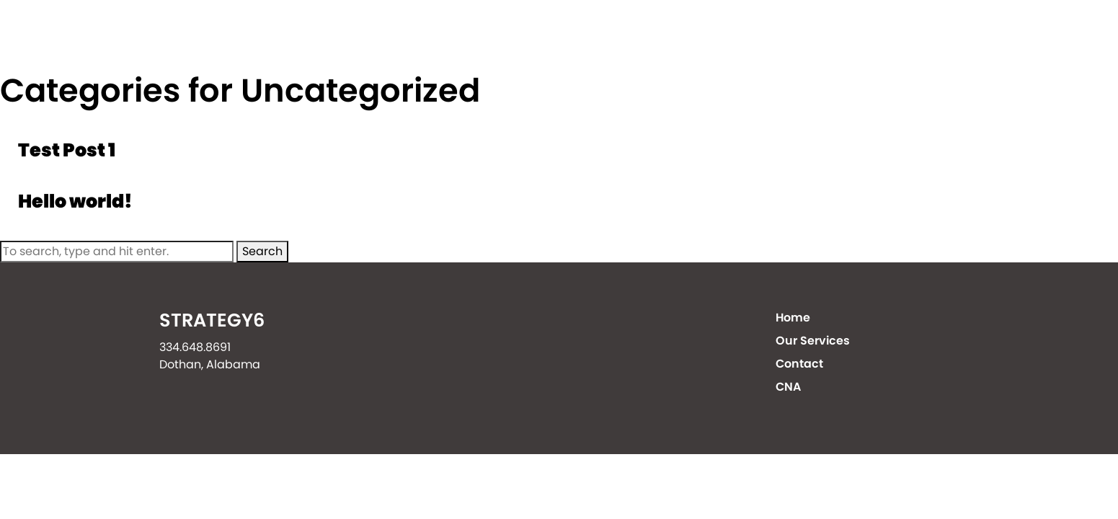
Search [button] (262, 251)
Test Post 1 (66, 150)
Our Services (724, 35)
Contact (849, 35)
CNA (946, 35)
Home (609, 35)
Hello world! (75, 201)
